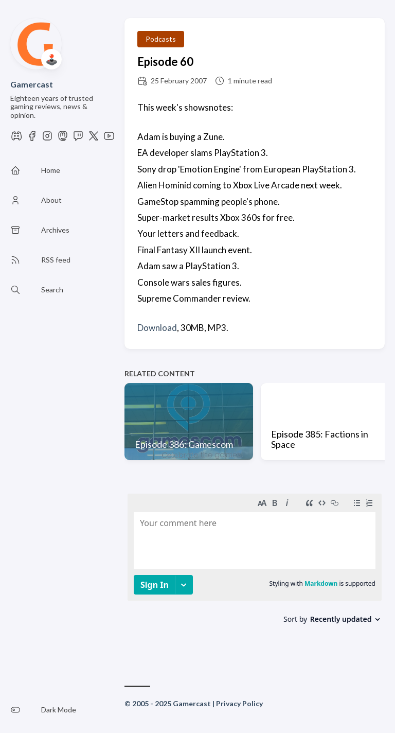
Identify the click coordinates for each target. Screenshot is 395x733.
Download (157, 327)
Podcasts (161, 38)
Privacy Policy (239, 703)
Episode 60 (165, 61)
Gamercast (31, 84)
